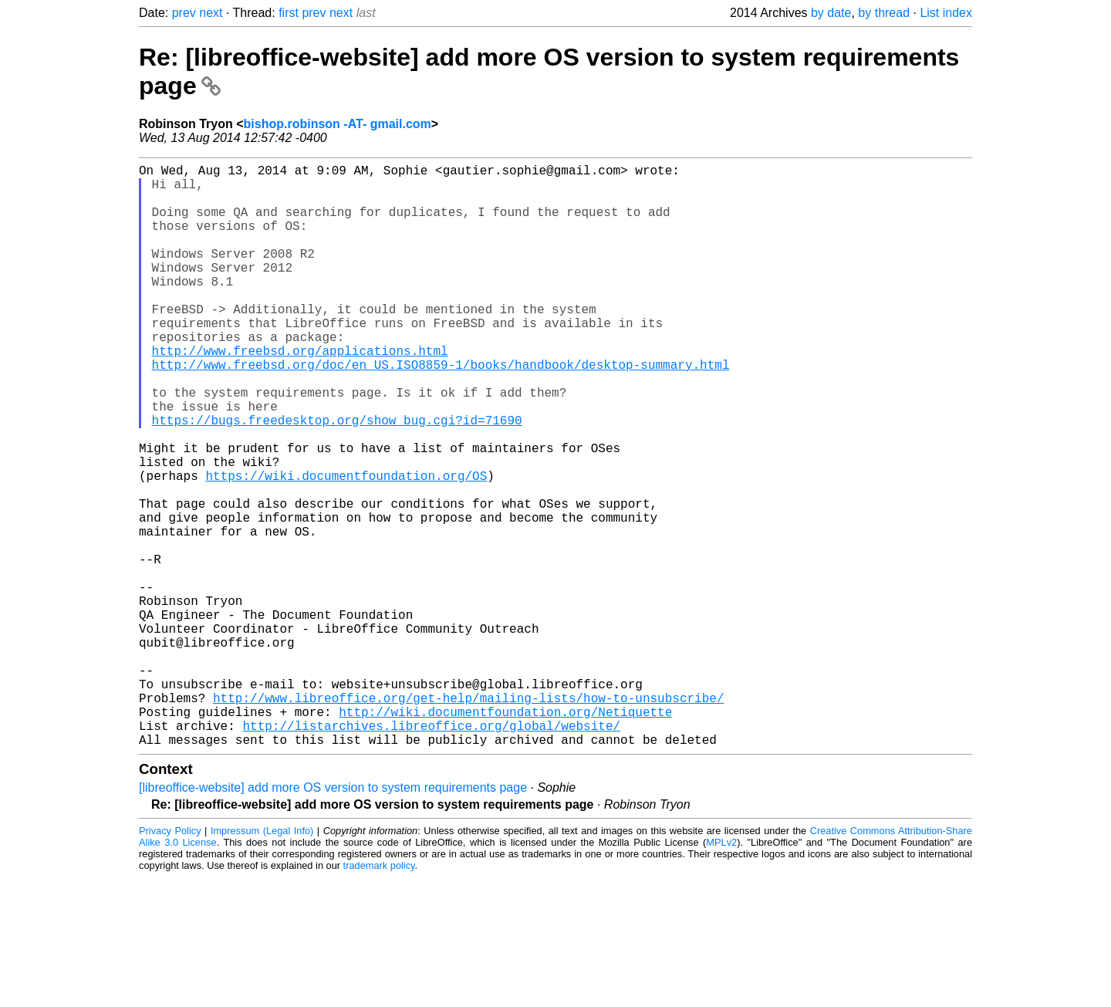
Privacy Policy (170, 960)
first (289, 12)
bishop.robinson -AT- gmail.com (337, 123)
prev (184, 12)
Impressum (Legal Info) (262, 960)
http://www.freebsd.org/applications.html (300, 393)
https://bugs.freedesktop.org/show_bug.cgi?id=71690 (337, 478)
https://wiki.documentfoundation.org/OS (346, 546)
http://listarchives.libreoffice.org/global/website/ (431, 851)
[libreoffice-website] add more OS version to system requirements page (333, 917)
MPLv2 (721, 972)
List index (946, 12)
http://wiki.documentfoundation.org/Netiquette (505, 834)
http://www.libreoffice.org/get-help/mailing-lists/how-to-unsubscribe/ (468, 817)
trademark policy (379, 995)
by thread (884, 12)
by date (831, 12)
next (210, 12)
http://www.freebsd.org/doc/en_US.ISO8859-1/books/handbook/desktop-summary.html (441, 410)
